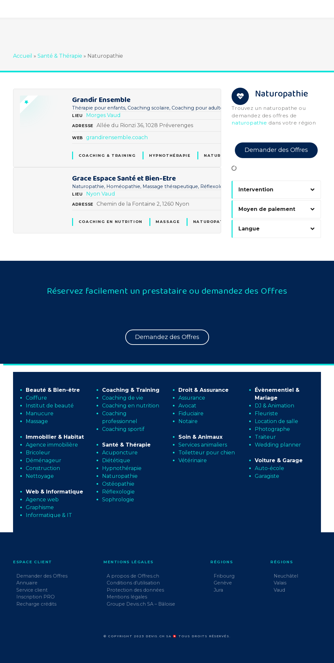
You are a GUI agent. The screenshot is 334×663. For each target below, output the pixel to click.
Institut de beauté (50, 406)
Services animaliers (202, 445)
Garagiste (267, 476)
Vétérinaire (192, 460)
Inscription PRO (35, 597)
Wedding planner (278, 445)
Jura (218, 590)
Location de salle (276, 421)
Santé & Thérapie (60, 56)
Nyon (93, 194)
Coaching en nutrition (111, 221)
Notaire (188, 421)
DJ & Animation (274, 406)
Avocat (187, 406)
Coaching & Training (107, 155)
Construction (43, 468)
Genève (223, 583)
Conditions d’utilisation (133, 583)
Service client (32, 590)
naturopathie (249, 123)
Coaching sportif (123, 429)
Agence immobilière (52, 445)
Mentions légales (127, 597)
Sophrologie (118, 499)
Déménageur (43, 460)
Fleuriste (266, 413)
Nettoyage (40, 476)
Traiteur (265, 437)
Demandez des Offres (167, 337)
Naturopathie (212, 221)
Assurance (191, 398)
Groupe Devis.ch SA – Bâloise (141, 604)
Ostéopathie (118, 484)
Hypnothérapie (169, 155)
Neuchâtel (286, 576)
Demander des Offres (276, 150)
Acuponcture (120, 452)
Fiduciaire (191, 413)
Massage (168, 221)
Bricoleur (38, 452)
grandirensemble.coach (117, 137)
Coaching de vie (122, 398)
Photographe (272, 429)
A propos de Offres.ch (133, 576)
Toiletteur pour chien (206, 452)
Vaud (114, 115)
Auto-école (269, 468)
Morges (96, 115)
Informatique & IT (49, 515)
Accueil (22, 56)
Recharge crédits (36, 604)
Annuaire (27, 583)
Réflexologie (118, 492)
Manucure (39, 413)
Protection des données (135, 590)
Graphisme (40, 507)
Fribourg (224, 576)
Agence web (42, 499)
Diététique (116, 460)
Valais (280, 583)
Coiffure (36, 398)
